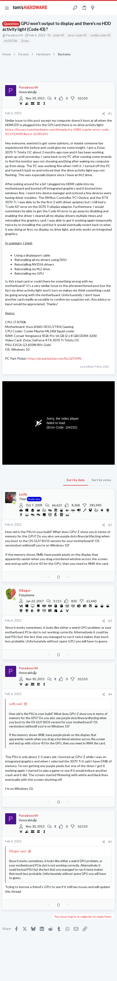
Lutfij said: (15, 704)
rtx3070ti (10, 41)
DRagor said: (17, 851)
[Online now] (14, 503)
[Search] (111, 8)
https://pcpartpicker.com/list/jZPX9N (54, 358)
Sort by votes (101, 480)
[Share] (103, 113)
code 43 (58, 35)
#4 (110, 694)
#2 (110, 525)
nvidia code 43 (101, 35)
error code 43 (77, 35)
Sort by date (76, 480)
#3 (110, 621)
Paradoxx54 (14, 35)
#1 (110, 113)
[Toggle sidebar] (102, 8)
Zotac (25, 41)
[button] (7, 8)
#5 (110, 842)
